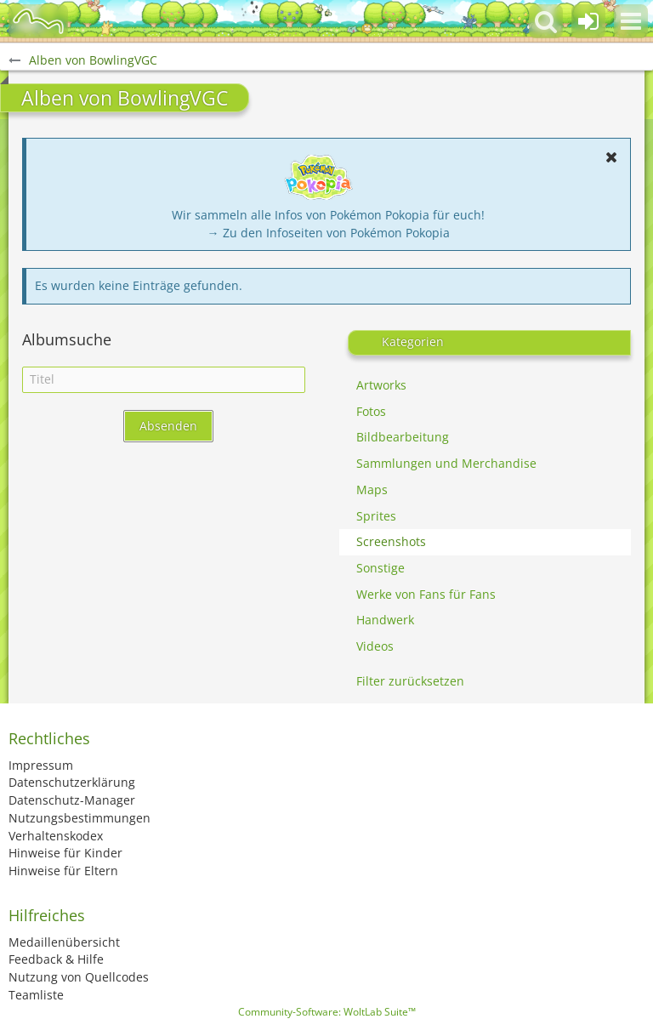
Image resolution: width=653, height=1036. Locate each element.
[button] (631, 21)
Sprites (376, 516)
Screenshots (391, 541)
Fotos (371, 411)
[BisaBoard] (38, 21)
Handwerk (385, 620)
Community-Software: (327, 1012)
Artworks (381, 385)
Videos (375, 646)
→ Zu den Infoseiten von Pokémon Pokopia (328, 233)
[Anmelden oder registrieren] (588, 21)
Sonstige (380, 568)
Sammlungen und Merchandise (446, 463)
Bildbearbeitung (402, 437)
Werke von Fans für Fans (426, 594)
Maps (372, 489)
